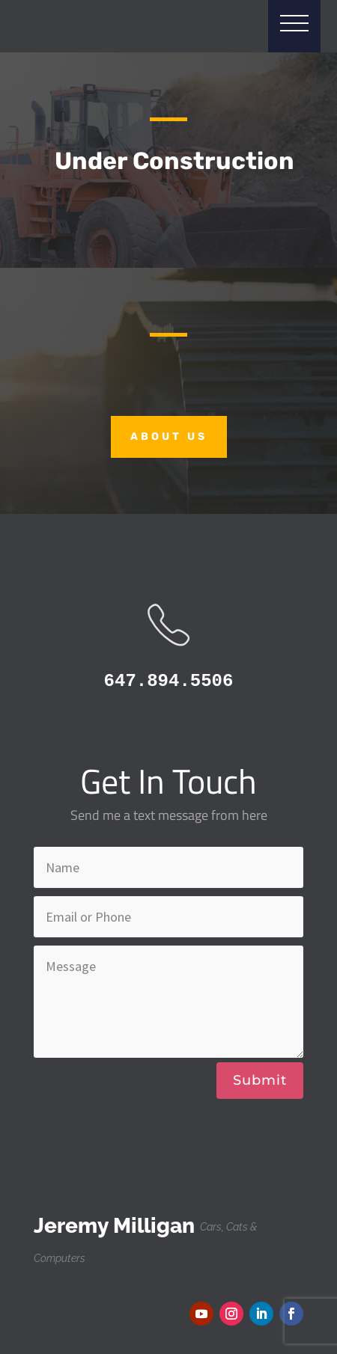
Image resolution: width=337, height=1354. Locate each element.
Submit (260, 1080)
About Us (168, 436)
